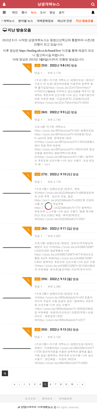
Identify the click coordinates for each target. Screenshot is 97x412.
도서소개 (30, 398)
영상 (52, 12)
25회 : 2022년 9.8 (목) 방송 (56, 65)
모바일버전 (65, 398)
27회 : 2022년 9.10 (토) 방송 (57, 174)
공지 (61, 12)
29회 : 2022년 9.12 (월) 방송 (57, 279)
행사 (24, 12)
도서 (43, 12)
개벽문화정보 (45, 21)
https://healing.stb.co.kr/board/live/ (40, 50)
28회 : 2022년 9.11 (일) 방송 (57, 228)
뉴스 (33, 12)
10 (72, 384)
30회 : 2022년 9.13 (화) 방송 (57, 329)
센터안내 (47, 398)
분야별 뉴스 (25, 21)
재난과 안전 (64, 21)
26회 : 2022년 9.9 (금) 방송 (56, 112)
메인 (15, 12)
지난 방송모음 (84, 21)
